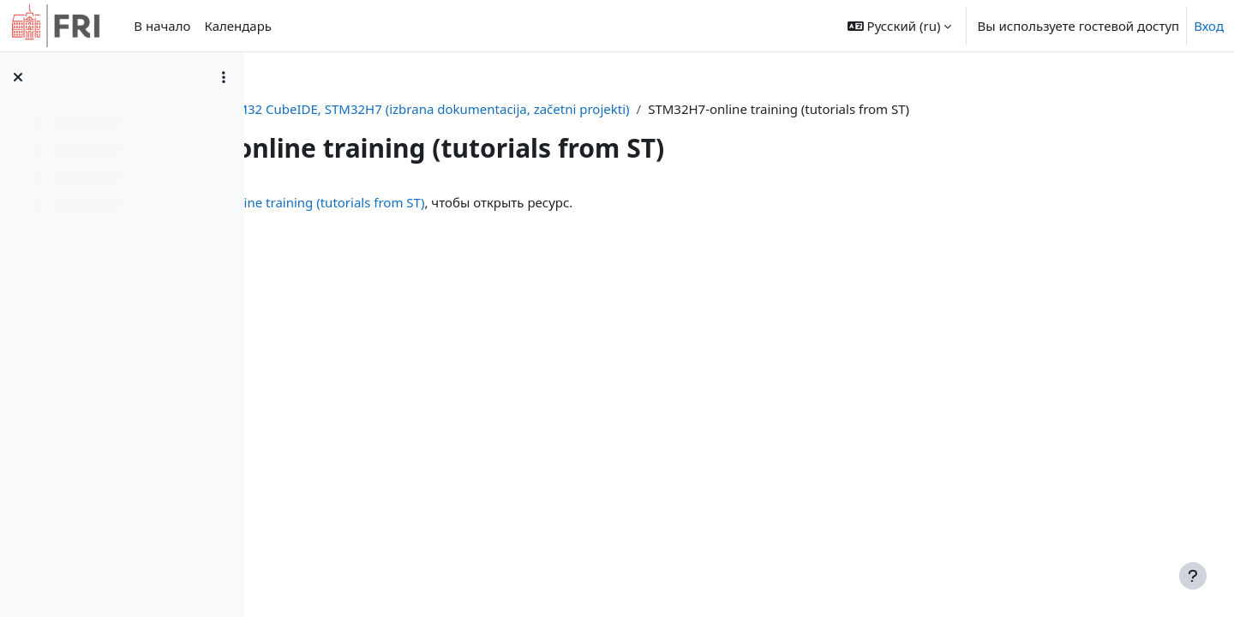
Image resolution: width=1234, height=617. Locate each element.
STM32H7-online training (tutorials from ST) (533, 202)
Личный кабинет (352, 108)
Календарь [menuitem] (238, 25)
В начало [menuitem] (162, 25)
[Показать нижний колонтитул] (1193, 576)
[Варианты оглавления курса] (223, 77)
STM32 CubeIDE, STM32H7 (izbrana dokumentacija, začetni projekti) (658, 108)
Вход (1209, 25)
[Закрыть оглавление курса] (18, 77)
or (428, 108)
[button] (899, 25)
